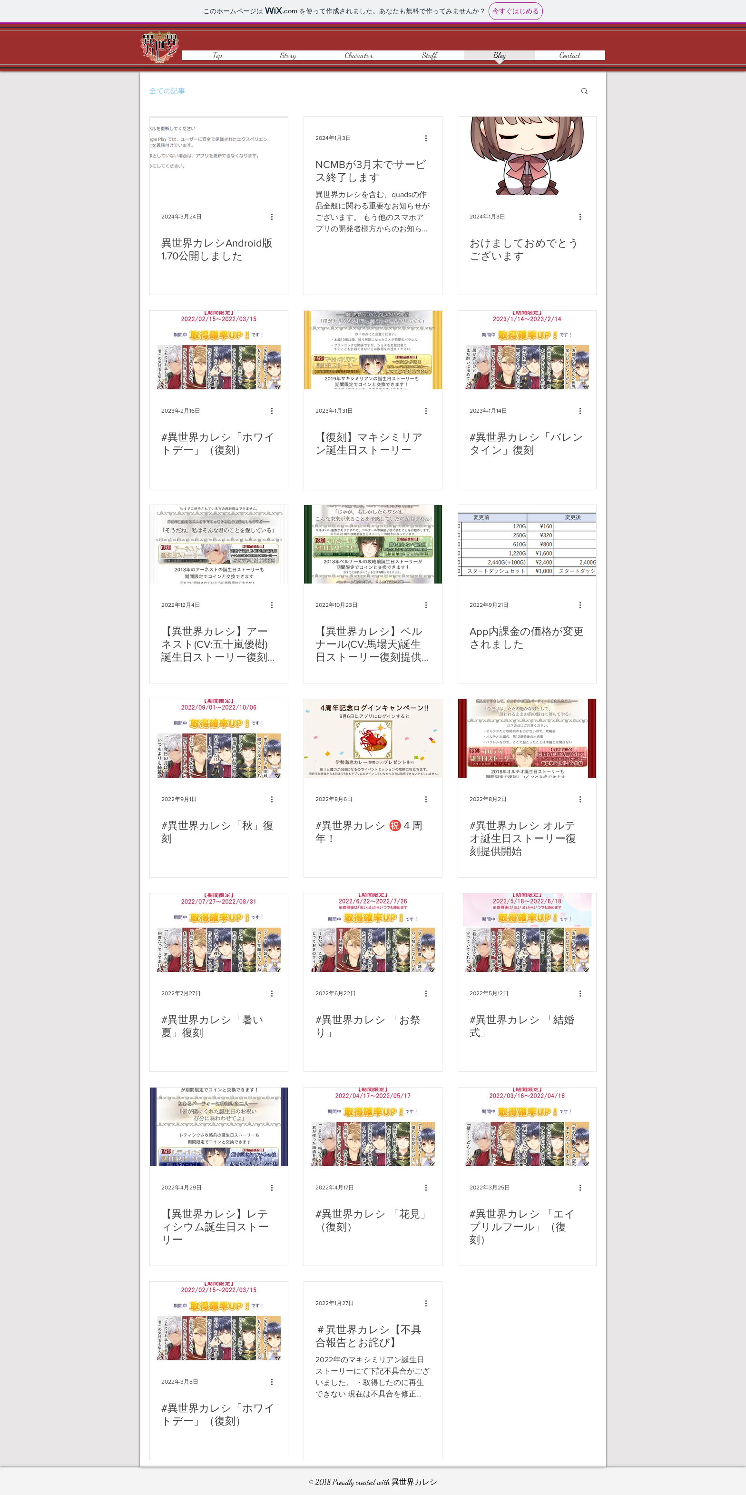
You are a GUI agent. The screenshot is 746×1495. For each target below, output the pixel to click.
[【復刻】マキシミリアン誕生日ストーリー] (373, 350)
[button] (584, 92)
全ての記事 (167, 91)
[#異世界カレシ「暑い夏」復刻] (219, 932)
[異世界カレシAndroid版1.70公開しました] (219, 156)
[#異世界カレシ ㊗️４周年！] (373, 738)
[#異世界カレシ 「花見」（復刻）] (373, 1127)
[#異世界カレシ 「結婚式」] (527, 932)
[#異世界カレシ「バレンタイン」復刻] (527, 350)
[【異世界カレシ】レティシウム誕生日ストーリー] (219, 1127)
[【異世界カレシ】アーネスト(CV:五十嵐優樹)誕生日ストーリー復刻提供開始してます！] (219, 544)
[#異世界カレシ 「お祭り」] (373, 932)
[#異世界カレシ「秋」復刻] (219, 738)
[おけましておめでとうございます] (527, 156)
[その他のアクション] (275, 216)
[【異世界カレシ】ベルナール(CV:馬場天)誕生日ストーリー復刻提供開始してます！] (373, 544)
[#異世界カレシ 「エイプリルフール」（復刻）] (527, 1127)
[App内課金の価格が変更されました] (527, 544)
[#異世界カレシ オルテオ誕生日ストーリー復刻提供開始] (527, 738)
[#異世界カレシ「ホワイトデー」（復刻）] (219, 350)
